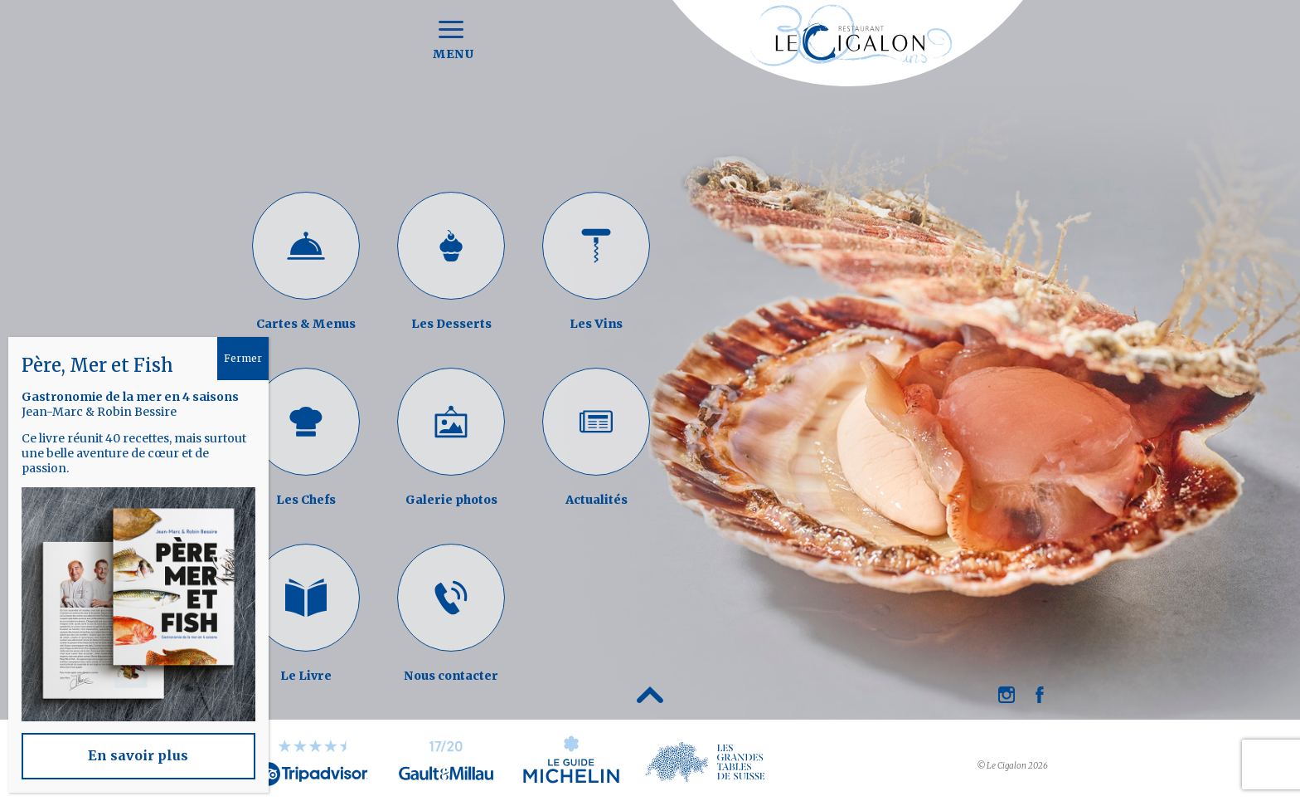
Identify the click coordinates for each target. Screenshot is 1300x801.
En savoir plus (138, 755)
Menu (451, 41)
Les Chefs (306, 499)
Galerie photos (451, 499)
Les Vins (596, 323)
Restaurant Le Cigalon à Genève (848, 54)
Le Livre (306, 675)
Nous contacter (451, 675)
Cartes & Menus (306, 323)
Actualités (596, 499)
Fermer (243, 358)
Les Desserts (451, 323)
